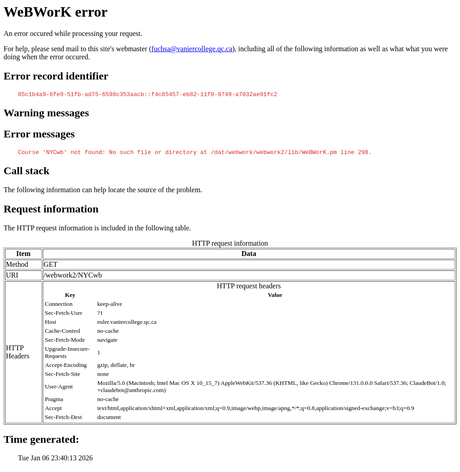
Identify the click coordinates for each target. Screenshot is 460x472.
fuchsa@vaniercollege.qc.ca (191, 49)
